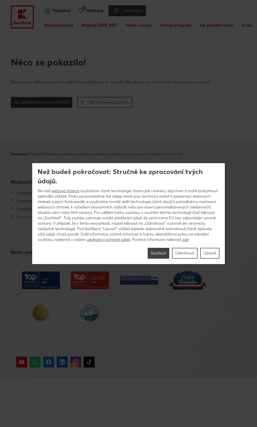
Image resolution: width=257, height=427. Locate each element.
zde (185, 239)
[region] (128, 213)
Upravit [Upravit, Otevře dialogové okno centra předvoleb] (209, 253)
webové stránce (65, 191)
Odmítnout (184, 253)
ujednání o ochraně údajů (108, 239)
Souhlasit (158, 253)
